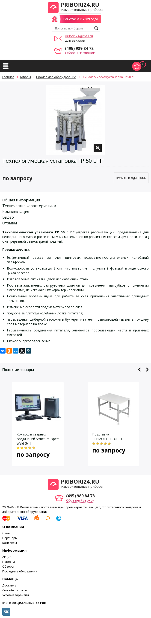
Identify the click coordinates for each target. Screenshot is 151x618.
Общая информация (21, 200)
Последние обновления (19, 571)
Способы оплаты (14, 590)
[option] (75, 120)
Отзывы (9, 223)
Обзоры (8, 566)
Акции (6, 557)
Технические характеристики (29, 205)
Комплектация (15, 211)
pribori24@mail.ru (79, 36)
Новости (8, 562)
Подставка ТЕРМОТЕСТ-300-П (107, 436)
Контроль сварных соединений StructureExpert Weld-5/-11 (38, 439)
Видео (8, 217)
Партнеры (10, 538)
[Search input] (73, 28)
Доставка (9, 585)
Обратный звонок (80, 52)
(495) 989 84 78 (79, 48)
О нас (6, 533)
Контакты (9, 543)
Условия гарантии (15, 595)
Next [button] (147, 369)
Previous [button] (139, 369)
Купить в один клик (131, 178)
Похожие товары (18, 369)
